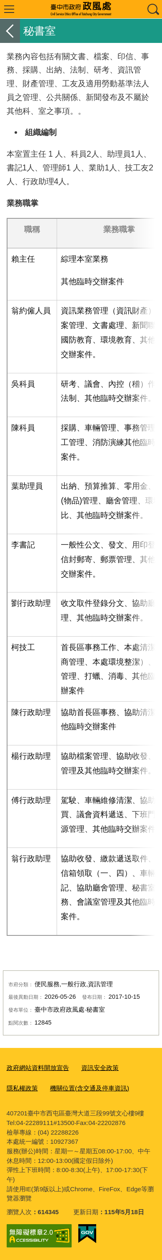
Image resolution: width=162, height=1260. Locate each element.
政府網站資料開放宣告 (38, 1067)
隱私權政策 (22, 1088)
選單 (9, 9)
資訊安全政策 (100, 1067)
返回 (10, 31)
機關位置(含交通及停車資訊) (89, 1088)
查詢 (153, 9)
